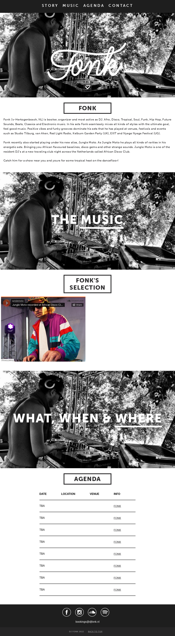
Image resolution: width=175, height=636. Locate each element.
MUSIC (71, 5)
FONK (117, 506)
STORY (50, 5)
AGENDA (93, 5)
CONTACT (121, 5)
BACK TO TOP (95, 632)
